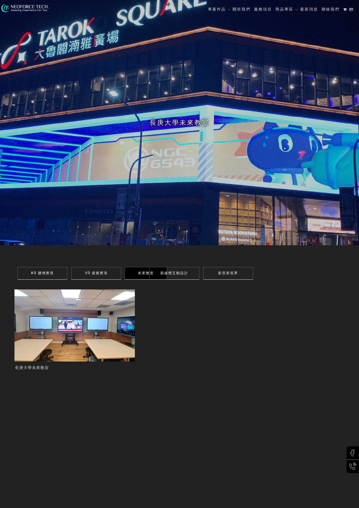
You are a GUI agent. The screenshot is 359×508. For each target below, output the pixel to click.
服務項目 (263, 9)
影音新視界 (258, 273)
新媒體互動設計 (204, 273)
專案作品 (217, 9)
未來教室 (150, 273)
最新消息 (309, 9)
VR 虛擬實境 (96, 273)
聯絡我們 (331, 9)
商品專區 (284, 9)
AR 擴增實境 (42, 273)
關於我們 (242, 9)
